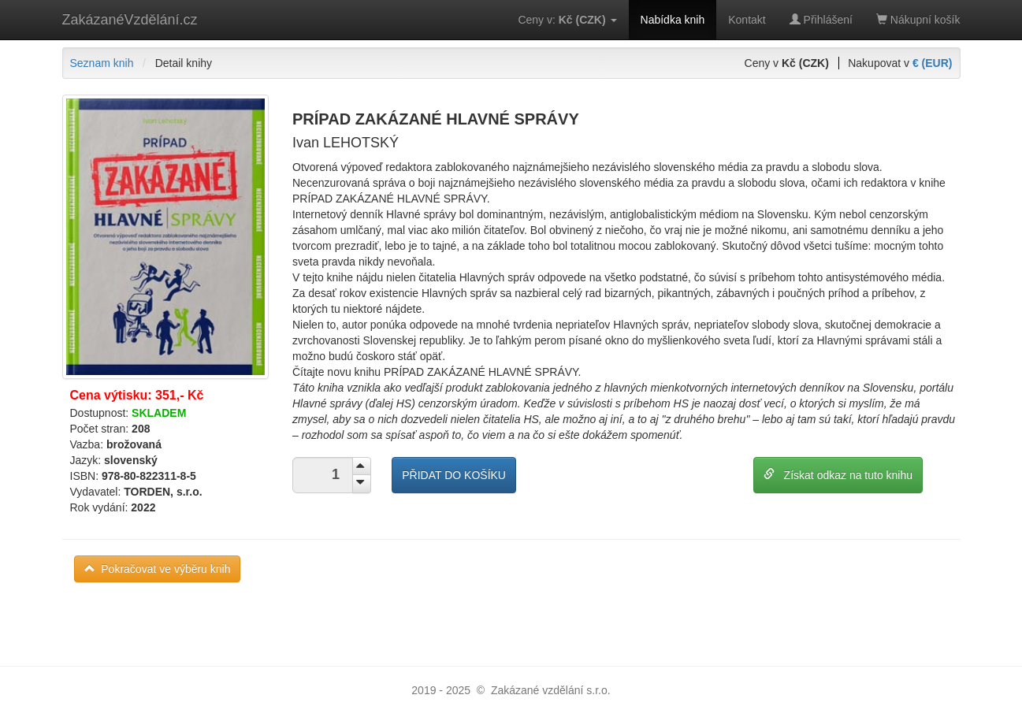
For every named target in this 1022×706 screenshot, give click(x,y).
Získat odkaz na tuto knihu (838, 474)
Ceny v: (567, 19)
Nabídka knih (673, 19)
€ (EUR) (932, 63)
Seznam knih (102, 63)
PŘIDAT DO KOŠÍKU (454, 475)
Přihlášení (821, 19)
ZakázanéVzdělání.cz (130, 20)
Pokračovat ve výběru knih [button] (157, 569)
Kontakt (746, 19)
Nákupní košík (918, 19)
